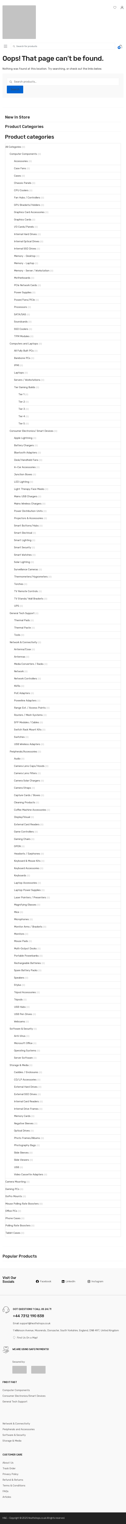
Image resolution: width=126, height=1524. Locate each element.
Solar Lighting (22, 562)
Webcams (19, 1021)
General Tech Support (22, 613)
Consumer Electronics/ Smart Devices (31, 430)
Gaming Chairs (22, 839)
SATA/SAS (20, 314)
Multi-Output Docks (25, 948)
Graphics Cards (22, 219)
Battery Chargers (24, 445)
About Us (8, 1462)
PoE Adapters (22, 693)
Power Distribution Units (28, 511)
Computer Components (23, 153)
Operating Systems (25, 1050)
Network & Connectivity (23, 642)
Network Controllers (25, 678)
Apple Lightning (23, 438)
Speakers (19, 977)
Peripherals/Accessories (23, 751)
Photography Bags (25, 1145)
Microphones (21, 919)
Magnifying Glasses (25, 904)
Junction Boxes (23, 474)
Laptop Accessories (25, 882)
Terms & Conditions (14, 1485)
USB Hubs (20, 1006)
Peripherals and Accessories (19, 1429)
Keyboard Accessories (26, 868)
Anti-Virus (20, 1035)
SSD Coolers (21, 329)
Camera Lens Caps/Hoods (29, 766)
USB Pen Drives (23, 1014)
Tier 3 (21, 408)
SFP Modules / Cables (26, 722)
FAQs (6, 1491)
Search (15, 89)
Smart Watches (23, 554)
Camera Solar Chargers (27, 780)
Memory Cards (22, 1116)
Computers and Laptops (24, 343)
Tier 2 (21, 401)
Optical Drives (22, 1130)
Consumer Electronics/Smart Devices (24, 1395)
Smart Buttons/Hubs (26, 525)
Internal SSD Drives (25, 248)
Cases (17, 175)
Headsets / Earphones (27, 853)
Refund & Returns (13, 1479)
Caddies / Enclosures (26, 1072)
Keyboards (20, 875)
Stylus (17, 984)
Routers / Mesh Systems (28, 715)
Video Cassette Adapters (28, 1174)
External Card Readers (27, 824)
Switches (19, 736)
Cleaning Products (24, 802)
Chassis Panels (22, 182)
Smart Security (22, 547)
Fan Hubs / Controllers (27, 197)
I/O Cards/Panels (24, 226)
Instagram (95, 1281)
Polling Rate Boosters (18, 1225)
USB (16, 1167)
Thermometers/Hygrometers (31, 576)
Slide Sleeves (21, 1152)
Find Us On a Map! (25, 1337)
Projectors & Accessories (28, 518)
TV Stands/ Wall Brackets (28, 598)
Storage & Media (19, 1065)
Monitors (19, 933)
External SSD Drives (25, 1094)
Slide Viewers (21, 1159)
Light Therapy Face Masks (29, 489)
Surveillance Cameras (26, 569)
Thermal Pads (22, 620)
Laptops (19, 372)
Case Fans (20, 168)
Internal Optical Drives (26, 241)
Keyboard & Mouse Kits (27, 860)
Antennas (19, 656)
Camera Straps (22, 787)
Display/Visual (22, 817)
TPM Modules (22, 336)
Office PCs (11, 1210)
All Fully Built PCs (24, 350)
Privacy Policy (10, 1474)
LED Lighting (21, 481)
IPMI (16, 365)
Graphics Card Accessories (29, 212)
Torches (18, 584)
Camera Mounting (15, 1181)
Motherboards (22, 277)
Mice (16, 912)
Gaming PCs (12, 1189)
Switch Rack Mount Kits (28, 729)
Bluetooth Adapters (25, 452)
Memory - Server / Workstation (31, 270)
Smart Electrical (23, 532)
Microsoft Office (23, 1043)
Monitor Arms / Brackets (28, 926)
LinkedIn (68, 1281)
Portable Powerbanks (26, 955)
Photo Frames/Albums (27, 1138)
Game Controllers (24, 831)
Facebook (43, 1281)
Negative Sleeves (24, 1123)
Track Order (9, 1468)
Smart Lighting (22, 540)
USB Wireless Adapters (27, 744)
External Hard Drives (26, 1086)
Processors (20, 307)
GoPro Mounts (13, 1196)
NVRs (17, 685)
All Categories (13, 146)
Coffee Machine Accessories (30, 809)
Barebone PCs (22, 358)
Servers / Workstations (27, 379)
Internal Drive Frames (26, 1108)
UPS (16, 605)
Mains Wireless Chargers (28, 503)
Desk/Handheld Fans (26, 459)
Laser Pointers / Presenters (30, 897)
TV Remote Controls (26, 591)
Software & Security (21, 1028)
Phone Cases (13, 1218)
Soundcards (21, 321)
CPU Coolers (21, 190)
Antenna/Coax (22, 649)
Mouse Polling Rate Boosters (22, 1203)
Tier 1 (21, 394)
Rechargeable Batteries (27, 963)
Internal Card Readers (26, 1101)
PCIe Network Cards (25, 285)
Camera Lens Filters (25, 773)
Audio (17, 758)
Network (19, 671)
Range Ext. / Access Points (30, 707)
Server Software (23, 1057)
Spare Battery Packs (26, 970)
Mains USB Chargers (25, 496)
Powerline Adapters (25, 700)
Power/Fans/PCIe (24, 299)
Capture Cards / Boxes (27, 795)
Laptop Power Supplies (27, 890)
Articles (7, 1496)
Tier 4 (21, 416)
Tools (17, 634)
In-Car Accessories (25, 467)
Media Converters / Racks (29, 663)
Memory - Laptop (24, 263)
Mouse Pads (21, 941)
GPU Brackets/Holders (27, 204)
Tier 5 (21, 423)
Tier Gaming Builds (24, 387)
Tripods (18, 999)
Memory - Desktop (25, 256)
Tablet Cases (12, 1232)
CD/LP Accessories (25, 1079)
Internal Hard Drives (25, 234)
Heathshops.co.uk (37, 1518)
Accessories (21, 161)
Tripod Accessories (25, 992)
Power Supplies (23, 292)
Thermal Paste (22, 627)
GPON (17, 846)
